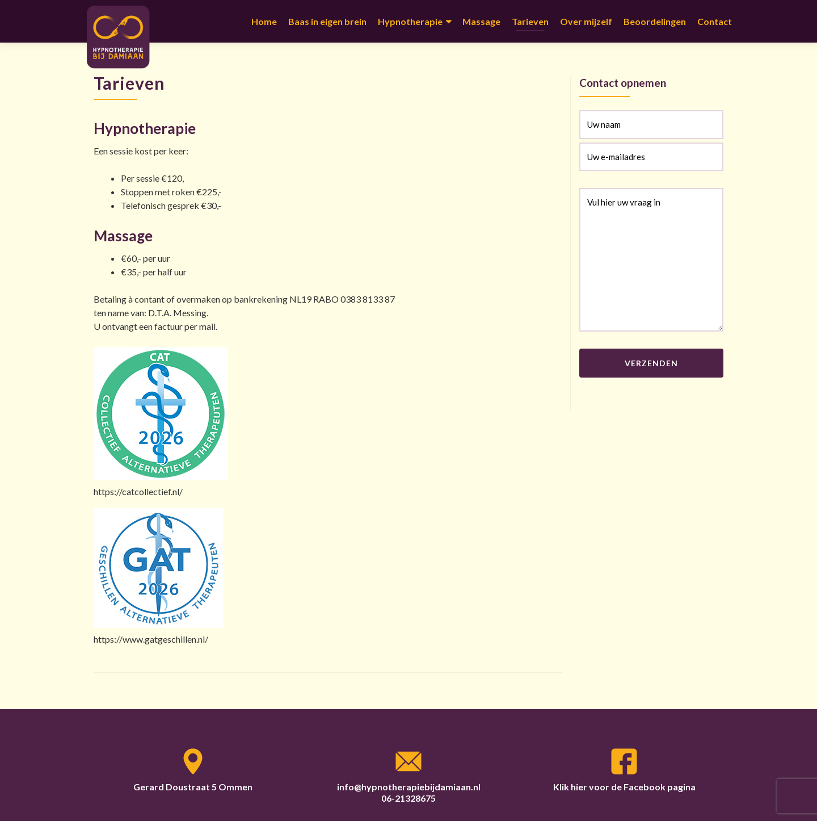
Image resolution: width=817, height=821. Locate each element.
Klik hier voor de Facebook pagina (624, 786)
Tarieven (530, 21)
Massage (481, 21)
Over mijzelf (586, 21)
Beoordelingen (655, 21)
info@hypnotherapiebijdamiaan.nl (409, 786)
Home (264, 21)
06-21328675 (408, 798)
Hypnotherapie (410, 21)
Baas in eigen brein (327, 21)
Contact (714, 21)
